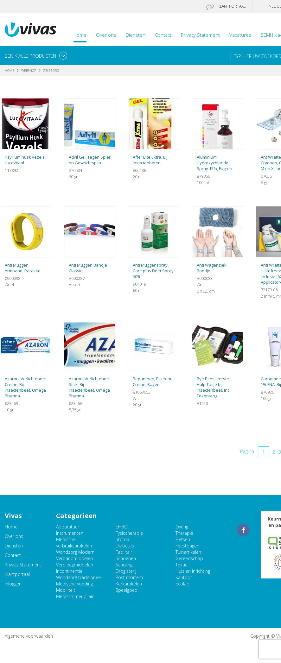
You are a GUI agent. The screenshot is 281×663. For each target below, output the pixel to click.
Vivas (30, 29)
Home (79, 35)
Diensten (135, 35)
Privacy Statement (200, 35)
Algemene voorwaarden (29, 636)
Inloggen (13, 584)
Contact (163, 35)
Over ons (106, 35)
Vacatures (240, 35)
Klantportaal (232, 6)
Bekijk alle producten (30, 56)
